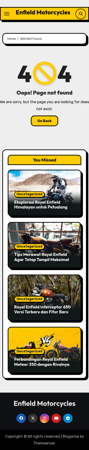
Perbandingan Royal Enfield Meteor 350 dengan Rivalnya (42, 362)
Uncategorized (29, 194)
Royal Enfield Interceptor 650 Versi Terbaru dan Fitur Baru (42, 309)
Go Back (44, 121)
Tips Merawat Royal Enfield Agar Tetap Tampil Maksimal (41, 257)
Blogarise (71, 436)
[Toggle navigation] (7, 14)
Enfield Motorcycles (43, 12)
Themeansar (44, 443)
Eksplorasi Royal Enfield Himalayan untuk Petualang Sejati (41, 207)
